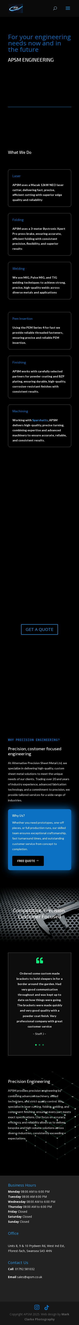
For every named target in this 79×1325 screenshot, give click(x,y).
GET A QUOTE (39, 629)
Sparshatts (40, 420)
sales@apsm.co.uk (29, 1277)
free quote (26, 861)
